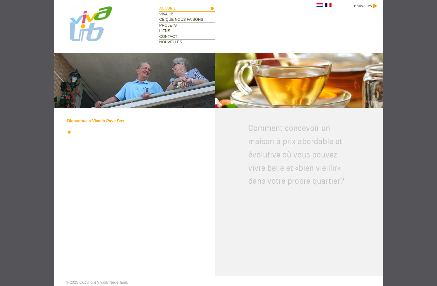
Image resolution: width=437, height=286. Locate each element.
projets (168, 25)
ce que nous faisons (181, 19)
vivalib (166, 14)
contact (168, 36)
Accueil (167, 8)
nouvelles (365, 5)
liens (164, 31)
